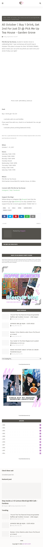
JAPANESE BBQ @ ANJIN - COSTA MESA (22, 323)
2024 (22, 428)
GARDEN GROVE (28, 208)
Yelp (11, 190)
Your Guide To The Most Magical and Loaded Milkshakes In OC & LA (24, 342)
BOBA (8, 17)
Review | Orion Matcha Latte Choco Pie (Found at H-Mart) (25, 333)
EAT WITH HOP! (26, 544)
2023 (22, 430)
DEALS (13, 208)
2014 (22, 453)
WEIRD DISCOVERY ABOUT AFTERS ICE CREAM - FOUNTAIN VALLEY (24, 351)
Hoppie (22, 231)
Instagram (5, 190)
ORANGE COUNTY (7, 210)
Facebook (17, 190)
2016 (22, 447)
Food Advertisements (24, 364)
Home (4, 17)
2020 (22, 436)
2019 (22, 439)
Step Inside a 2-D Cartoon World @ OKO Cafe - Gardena (19, 502)
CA (9, 208)
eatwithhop (17, 201)
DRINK (19, 208)
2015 (22, 450)
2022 (22, 433)
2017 (22, 444)
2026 (22, 425)
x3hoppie (24, 199)
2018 (22, 442)
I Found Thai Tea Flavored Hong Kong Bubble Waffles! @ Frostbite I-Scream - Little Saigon (24, 316)
